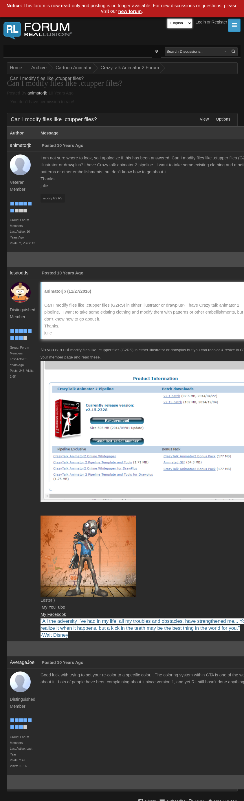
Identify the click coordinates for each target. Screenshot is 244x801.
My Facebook (53, 614)
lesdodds (19, 272)
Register (219, 22)
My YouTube (53, 607)
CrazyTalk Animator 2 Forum (130, 67)
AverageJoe (22, 662)
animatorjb (37, 93)
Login (201, 22)
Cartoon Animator (74, 67)
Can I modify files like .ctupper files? (47, 78)
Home (16, 67)
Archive (39, 67)
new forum (130, 11)
